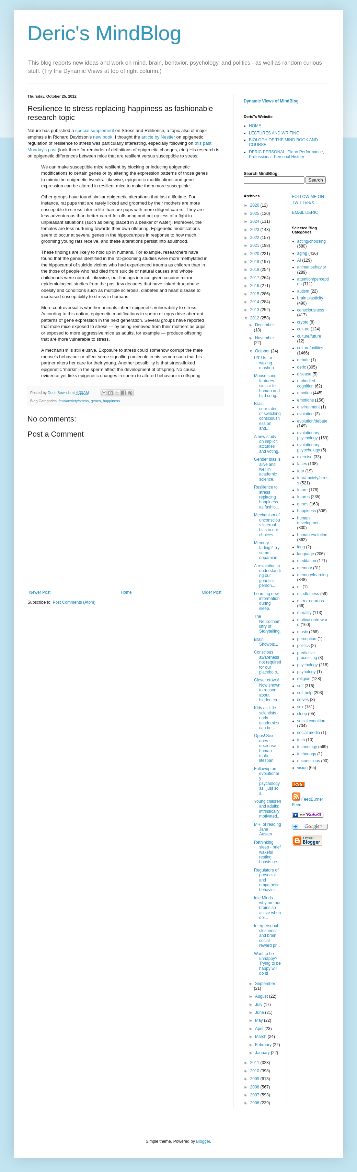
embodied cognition (306, 383)
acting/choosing (311, 241)
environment (308, 407)
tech (301, 739)
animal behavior (311, 267)
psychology (307, 664)
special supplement (94, 130)
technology (307, 746)
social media (308, 732)
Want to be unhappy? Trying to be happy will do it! (267, 963)
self (300, 685)
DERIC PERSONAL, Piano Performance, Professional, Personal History (286, 154)
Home (126, 592)
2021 (255, 245)
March (261, 1036)
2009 (255, 1078)
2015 (255, 294)
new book (102, 137)
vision (302, 767)
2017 (255, 277)
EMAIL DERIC (305, 212)
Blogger (203, 1141)
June (260, 1012)
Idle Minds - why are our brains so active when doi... (267, 908)
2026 (255, 205)
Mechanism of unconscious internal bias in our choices (267, 525)
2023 (255, 229)
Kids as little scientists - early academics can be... (266, 717)
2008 (255, 1087)
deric (301, 367)
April (259, 1028)
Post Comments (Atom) (74, 602)
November (264, 338)
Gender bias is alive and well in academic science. (267, 469)
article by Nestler (158, 137)
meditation (306, 560)
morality (304, 612)
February (264, 1044)
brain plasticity (310, 298)
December (264, 324)
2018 (255, 269)
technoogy (306, 754)
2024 (255, 221)
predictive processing (307, 655)
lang (301, 547)
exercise (305, 456)
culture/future (309, 336)
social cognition (311, 721)
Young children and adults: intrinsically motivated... (267, 809)
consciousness (310, 310)
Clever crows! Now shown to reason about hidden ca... (267, 690)
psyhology (306, 671)
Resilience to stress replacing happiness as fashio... (266, 497)
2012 (255, 318)
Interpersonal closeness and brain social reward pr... (267, 935)
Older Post (211, 592)
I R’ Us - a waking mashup (264, 362)
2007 (255, 1095)
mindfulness (308, 593)
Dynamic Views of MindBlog (271, 101)
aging (302, 253)
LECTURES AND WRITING (274, 133)
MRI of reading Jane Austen (267, 829)
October (263, 351)
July (259, 1004)
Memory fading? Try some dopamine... (267, 550)
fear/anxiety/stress (74, 401)
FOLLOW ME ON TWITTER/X (308, 199)
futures (303, 496)
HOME (255, 125)
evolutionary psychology (308, 435)
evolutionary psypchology (308, 447)
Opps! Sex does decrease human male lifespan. (265, 748)
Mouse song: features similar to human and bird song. (267, 385)
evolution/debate (312, 421)
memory (304, 568)
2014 (255, 301)
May (259, 1020)
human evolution (312, 535)
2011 (255, 1062)
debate (303, 360)
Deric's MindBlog (104, 33)
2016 (255, 285)
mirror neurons (310, 601)
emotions (305, 400)
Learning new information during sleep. (266, 601)
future (302, 490)
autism (303, 291)
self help (305, 692)
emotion (304, 393)
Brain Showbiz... (266, 642)
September (265, 983)
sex (300, 706)
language (305, 553)
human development (309, 520)
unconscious (308, 760)
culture (303, 329)
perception (306, 638)
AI (299, 260)
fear (300, 471)
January (263, 1052)
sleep (302, 713)
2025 (255, 213)
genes (96, 401)
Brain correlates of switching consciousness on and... (267, 416)
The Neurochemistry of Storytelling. (267, 624)
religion (304, 678)
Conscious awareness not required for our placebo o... (267, 662)
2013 (255, 309)
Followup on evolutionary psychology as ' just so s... (267, 781)
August (262, 996)
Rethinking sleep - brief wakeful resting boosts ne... (267, 852)
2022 (255, 237)
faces (302, 463)
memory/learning (312, 574)
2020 (255, 253)
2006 (255, 1102)
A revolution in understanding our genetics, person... (267, 575)
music (302, 631)
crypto (303, 322)
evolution (305, 414)
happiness (111, 401)
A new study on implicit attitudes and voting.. (267, 444)
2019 (255, 261)
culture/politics (310, 348)
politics (303, 645)
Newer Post (39, 592)
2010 (255, 1071)
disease (304, 374)
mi (299, 586)
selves (303, 699)
